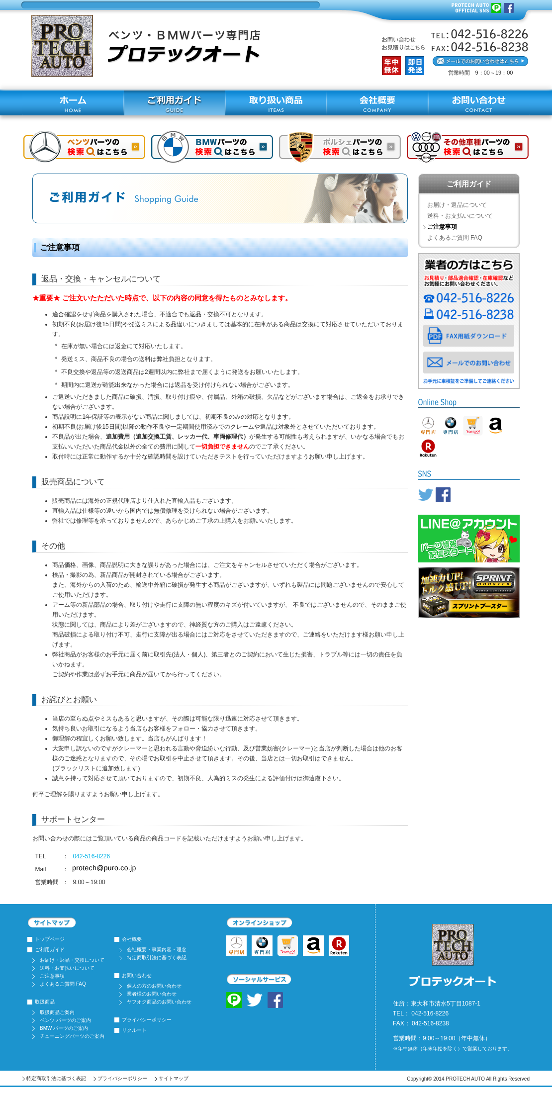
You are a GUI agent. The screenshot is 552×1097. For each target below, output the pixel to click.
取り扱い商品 (276, 103)
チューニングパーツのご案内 (72, 1036)
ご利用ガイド (174, 103)
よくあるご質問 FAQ (454, 237)
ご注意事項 (52, 976)
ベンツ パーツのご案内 (65, 1020)
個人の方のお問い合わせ (154, 986)
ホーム (73, 103)
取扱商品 (45, 1002)
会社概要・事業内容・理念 (156, 949)
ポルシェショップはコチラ (340, 147)
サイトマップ (173, 1078)
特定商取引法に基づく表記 (156, 957)
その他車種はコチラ (468, 147)
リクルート (134, 1030)
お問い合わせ (479, 103)
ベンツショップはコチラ (84, 147)
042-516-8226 (91, 856)
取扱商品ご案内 (57, 1012)
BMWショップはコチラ (212, 147)
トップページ (50, 939)
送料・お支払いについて (460, 215)
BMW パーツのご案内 (64, 1028)
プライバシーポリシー (147, 1019)
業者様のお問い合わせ (152, 994)
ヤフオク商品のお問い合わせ (159, 1002)
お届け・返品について (457, 204)
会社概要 (377, 103)
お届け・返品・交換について (72, 960)
